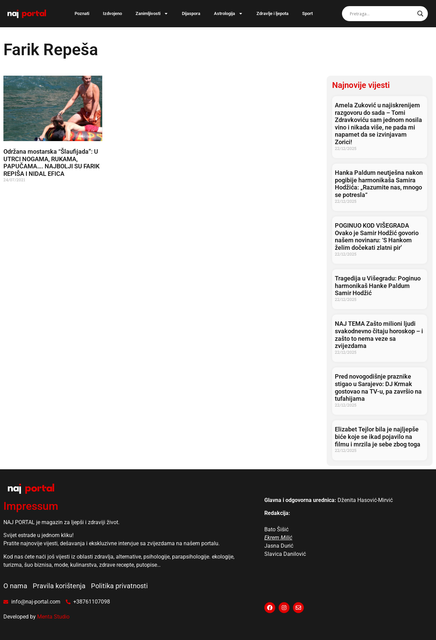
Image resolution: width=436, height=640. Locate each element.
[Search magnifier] (420, 13)
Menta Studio (53, 616)
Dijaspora (191, 13)
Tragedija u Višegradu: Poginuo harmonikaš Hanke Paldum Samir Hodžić (378, 285)
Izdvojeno (112, 13)
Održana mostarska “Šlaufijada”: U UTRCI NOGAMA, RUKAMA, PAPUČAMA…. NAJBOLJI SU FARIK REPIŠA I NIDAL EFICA (51, 162)
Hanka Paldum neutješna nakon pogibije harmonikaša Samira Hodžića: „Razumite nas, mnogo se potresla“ (379, 183)
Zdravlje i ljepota (272, 13)
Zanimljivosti (152, 13)
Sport (307, 13)
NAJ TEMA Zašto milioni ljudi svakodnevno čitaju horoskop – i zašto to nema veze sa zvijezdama (379, 334)
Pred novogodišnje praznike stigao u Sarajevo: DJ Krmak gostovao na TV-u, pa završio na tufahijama (378, 387)
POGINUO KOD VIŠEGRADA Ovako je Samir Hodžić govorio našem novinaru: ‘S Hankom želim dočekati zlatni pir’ (377, 236)
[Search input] (382, 13)
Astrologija (228, 13)
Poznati (82, 13)
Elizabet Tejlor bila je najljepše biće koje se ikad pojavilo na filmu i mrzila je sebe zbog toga (377, 436)
